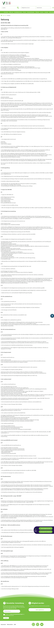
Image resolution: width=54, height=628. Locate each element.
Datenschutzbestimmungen (16, 614)
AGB (15, 624)
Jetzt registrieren (40, 609)
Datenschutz (10, 624)
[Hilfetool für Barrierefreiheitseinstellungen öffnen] (52, 315)
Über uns (4, 15)
